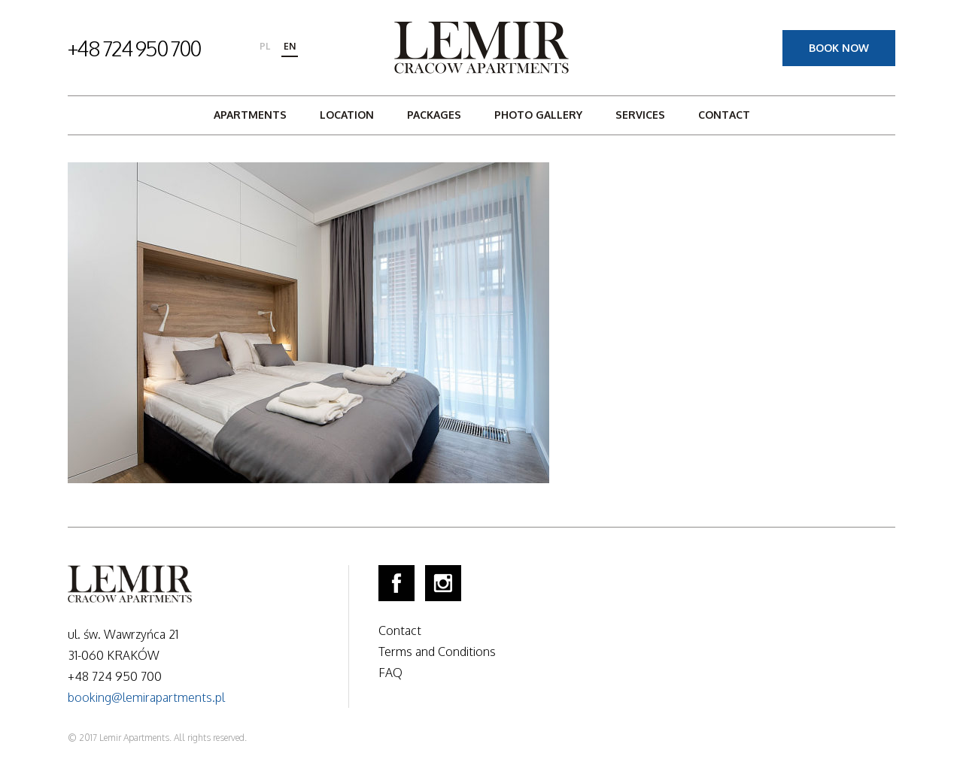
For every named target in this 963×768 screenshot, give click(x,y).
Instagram (443, 583)
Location (347, 114)
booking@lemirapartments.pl (146, 697)
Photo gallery (538, 114)
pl (265, 46)
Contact (724, 114)
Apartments (250, 114)
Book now (839, 47)
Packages (434, 114)
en (290, 46)
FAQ (390, 672)
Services (640, 114)
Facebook (396, 583)
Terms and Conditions (437, 651)
